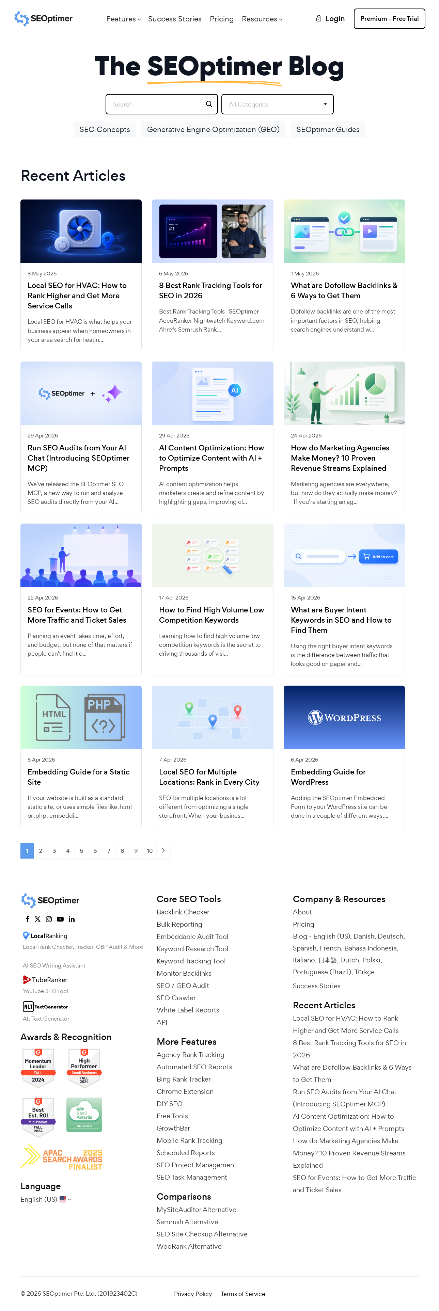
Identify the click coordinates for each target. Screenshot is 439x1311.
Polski (371, 960)
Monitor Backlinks (184, 973)
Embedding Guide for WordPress (328, 777)
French (330, 948)
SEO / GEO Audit (183, 985)
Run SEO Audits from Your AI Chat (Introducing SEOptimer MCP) (78, 458)
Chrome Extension (185, 1091)
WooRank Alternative (189, 1246)
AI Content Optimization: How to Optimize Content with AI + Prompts (211, 458)
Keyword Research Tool (193, 948)
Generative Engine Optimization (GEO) (213, 129)
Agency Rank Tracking (190, 1054)
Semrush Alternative (187, 1221)
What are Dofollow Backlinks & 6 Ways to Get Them (344, 291)
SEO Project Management (196, 1165)
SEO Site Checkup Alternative (202, 1234)
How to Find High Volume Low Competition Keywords (211, 615)
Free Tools (172, 1116)
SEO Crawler (176, 997)
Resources (259, 18)
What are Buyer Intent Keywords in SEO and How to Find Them (341, 620)
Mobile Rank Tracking (189, 1140)
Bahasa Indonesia (370, 948)
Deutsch (390, 936)
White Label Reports (188, 1010)
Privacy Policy (193, 1294)
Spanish (304, 948)
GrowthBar (173, 1128)
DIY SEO (170, 1103)
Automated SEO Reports (194, 1066)
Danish (364, 936)
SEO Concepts (105, 129)
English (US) (331, 936)
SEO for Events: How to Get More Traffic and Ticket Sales (77, 615)
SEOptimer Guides (328, 129)
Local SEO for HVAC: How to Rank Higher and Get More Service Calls (77, 296)
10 (149, 850)
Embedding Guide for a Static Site (79, 777)
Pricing (222, 18)
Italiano (304, 960)
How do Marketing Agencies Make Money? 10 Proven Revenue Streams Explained (340, 458)
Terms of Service (243, 1294)
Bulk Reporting (179, 924)
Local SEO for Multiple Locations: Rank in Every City (209, 777)
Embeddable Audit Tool (193, 936)
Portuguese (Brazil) (322, 972)
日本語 (327, 960)
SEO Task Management (192, 1177)
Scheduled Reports (186, 1152)
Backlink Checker (183, 912)
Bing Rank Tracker (184, 1079)
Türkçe (365, 972)
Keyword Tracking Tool (191, 961)
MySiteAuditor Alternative (196, 1209)
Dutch (349, 960)
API (162, 1022)
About (302, 912)
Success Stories (175, 18)
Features (121, 18)
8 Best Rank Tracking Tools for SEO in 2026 (210, 291)
